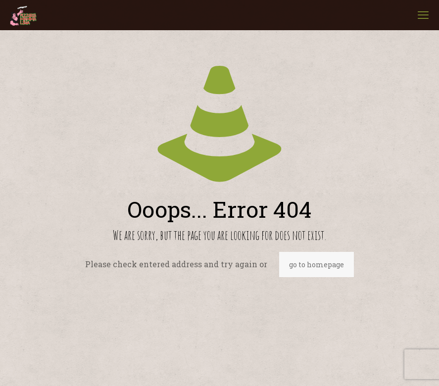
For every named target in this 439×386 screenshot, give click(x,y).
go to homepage (316, 264)
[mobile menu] (423, 14)
